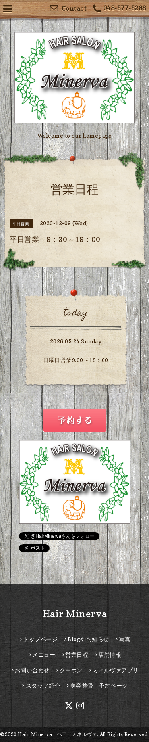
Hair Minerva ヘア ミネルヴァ (57, 734)
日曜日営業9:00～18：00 (75, 360)
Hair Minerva (75, 613)
